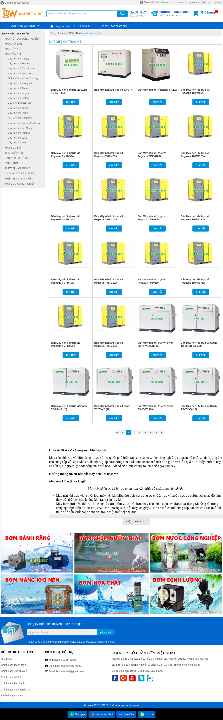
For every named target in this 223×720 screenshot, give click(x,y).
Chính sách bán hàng (154, 2)
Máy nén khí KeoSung (19, 128)
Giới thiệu (178, 2)
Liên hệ (217, 2)
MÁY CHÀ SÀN (13, 43)
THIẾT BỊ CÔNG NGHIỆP (19, 178)
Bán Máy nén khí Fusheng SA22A (157, 89)
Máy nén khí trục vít (90, 33)
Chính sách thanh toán (13, 664)
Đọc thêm (136, 522)
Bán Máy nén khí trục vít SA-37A (113, 89)
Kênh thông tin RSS (12, 695)
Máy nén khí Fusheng (19, 63)
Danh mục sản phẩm (23, 25)
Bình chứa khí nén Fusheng (22, 78)
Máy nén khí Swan (17, 113)
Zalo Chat (126, 714)
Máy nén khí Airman (18, 108)
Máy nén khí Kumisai (19, 132)
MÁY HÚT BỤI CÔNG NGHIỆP (22, 38)
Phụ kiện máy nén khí (19, 118)
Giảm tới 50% (137, 13)
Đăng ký (105, 632)
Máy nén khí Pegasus (19, 93)
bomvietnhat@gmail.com (70, 671)
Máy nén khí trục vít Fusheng (23, 123)
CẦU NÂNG (11, 163)
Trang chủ (55, 33)
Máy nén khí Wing (17, 137)
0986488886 (70, 659)
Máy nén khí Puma (17, 88)
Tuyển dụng (193, 2)
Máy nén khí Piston (18, 98)
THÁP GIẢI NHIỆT (15, 152)
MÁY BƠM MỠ (13, 147)
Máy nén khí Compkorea (21, 68)
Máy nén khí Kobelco (19, 73)
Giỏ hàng (208, 12)
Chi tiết (71, 102)
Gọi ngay (77, 714)
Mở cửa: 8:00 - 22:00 (175, 13)
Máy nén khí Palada (18, 58)
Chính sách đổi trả (11, 677)
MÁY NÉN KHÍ (70, 33)
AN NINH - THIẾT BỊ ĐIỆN (19, 173)
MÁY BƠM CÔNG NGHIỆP (20, 183)
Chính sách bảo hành (13, 683)
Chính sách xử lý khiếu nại (15, 689)
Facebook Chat (101, 714)
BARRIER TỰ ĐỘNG (16, 158)
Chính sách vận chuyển (14, 671)
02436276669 (73, 665)
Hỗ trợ (206, 2)
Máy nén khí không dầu (20, 83)
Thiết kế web (112, 705)
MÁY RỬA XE (12, 48)
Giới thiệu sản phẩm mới (113, 26)
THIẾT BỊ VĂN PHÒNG (18, 168)
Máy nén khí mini (16, 142)
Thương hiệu (85, 26)
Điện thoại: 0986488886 (14, 2)
